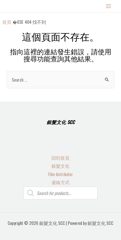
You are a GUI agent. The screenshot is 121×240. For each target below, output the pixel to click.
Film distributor (60, 174)
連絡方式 (60, 182)
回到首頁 (60, 158)
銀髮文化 (60, 166)
